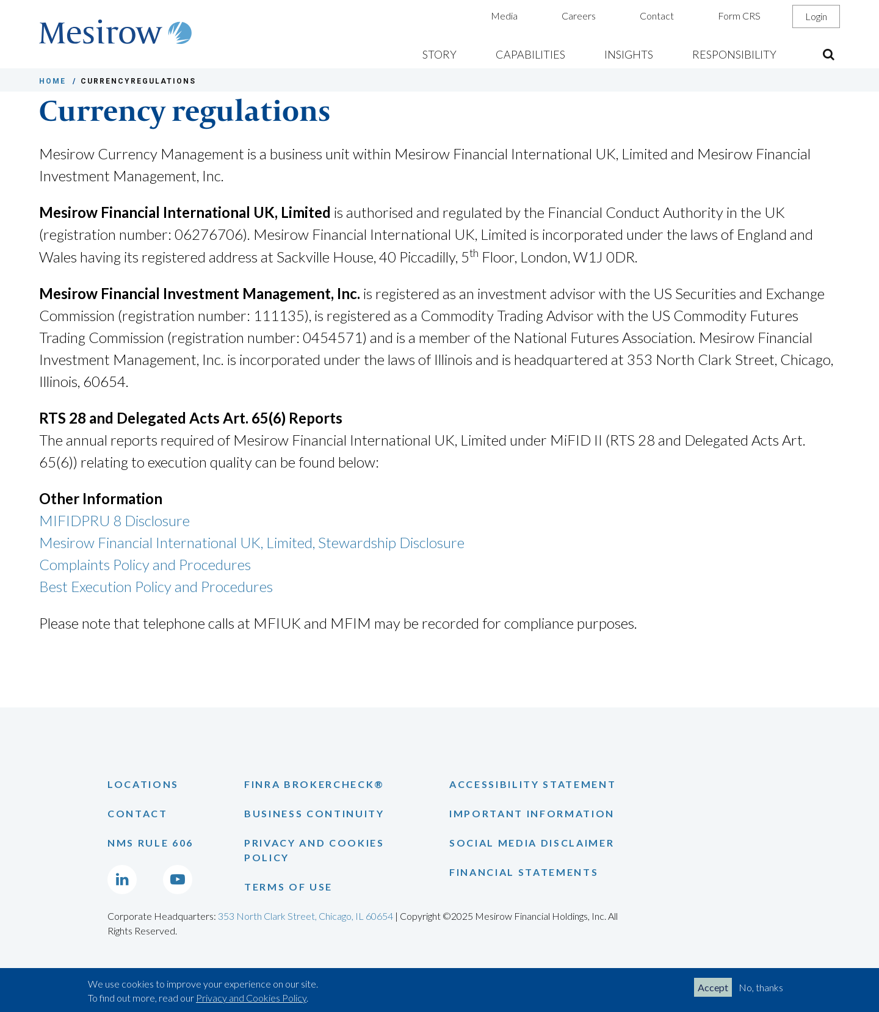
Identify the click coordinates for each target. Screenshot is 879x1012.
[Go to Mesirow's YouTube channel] (177, 879)
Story (439, 54)
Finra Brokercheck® (314, 784)
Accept (713, 987)
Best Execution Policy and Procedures (156, 586)
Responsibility (734, 54)
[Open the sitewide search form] (828, 54)
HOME (52, 81)
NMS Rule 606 (150, 842)
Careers (579, 15)
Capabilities (530, 54)
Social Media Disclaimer (531, 842)
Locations (143, 784)
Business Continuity (314, 813)
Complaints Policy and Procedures (145, 564)
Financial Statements (523, 872)
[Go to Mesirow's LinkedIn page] (122, 879)
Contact (657, 15)
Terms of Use (288, 886)
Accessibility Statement (532, 784)
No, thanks (761, 987)
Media (504, 15)
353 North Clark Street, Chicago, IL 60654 (305, 916)
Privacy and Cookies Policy (251, 997)
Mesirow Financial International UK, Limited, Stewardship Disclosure (252, 542)
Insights (628, 54)
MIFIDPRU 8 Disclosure (114, 520)
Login (816, 16)
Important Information (532, 813)
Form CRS (739, 15)
